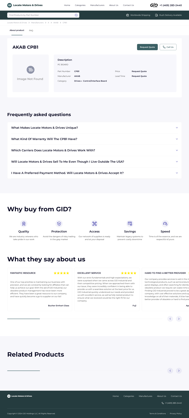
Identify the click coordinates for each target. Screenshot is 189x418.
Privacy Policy (176, 413)
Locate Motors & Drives (17, 23)
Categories (80, 5)
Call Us (168, 47)
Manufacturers (97, 5)
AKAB (55, 23)
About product (17, 32)
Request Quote (147, 47)
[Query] (43, 15)
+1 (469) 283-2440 (171, 5)
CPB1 (65, 23)
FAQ (31, 30)
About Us (113, 5)
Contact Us (128, 5)
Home (67, 5)
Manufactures (145, 396)
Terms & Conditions (157, 413)
